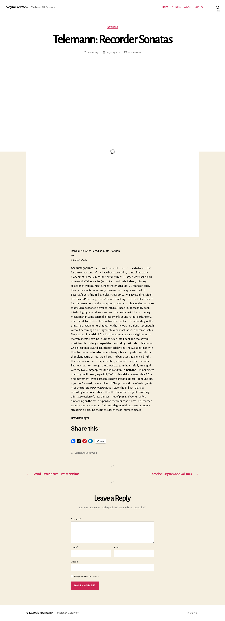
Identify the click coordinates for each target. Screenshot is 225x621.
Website (74, 562)
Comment (76, 519)
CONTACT (199, 7)
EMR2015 (94, 52)
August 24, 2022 (113, 52)
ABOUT (187, 7)
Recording (113, 27)
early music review (17, 7)
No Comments (134, 52)
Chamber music (90, 453)
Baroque (78, 453)
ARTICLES (176, 7)
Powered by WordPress (67, 613)
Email (117, 547)
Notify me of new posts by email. (87, 576)
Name (74, 547)
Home (165, 7)
